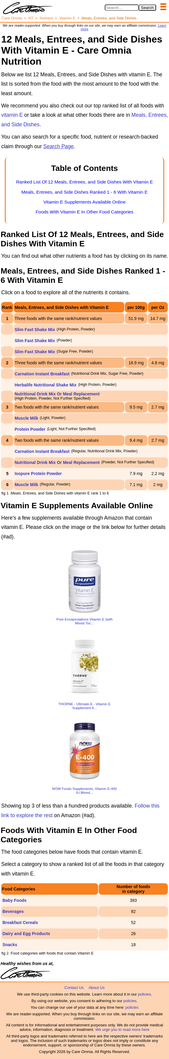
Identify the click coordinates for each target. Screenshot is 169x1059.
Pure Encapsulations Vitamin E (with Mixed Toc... (84, 621)
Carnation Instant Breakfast (42, 373)
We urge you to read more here (122, 1029)
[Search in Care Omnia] (122, 7)
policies (144, 994)
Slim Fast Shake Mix (35, 329)
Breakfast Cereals (20, 922)
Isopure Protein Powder (38, 473)
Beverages (13, 911)
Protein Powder (30, 429)
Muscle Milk (26, 418)
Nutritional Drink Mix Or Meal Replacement (57, 394)
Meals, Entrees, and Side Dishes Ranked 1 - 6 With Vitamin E (84, 192)
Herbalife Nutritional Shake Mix (46, 385)
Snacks (9, 944)
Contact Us (74, 987)
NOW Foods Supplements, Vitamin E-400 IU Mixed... (84, 790)
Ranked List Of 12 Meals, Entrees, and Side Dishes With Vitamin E (84, 181)
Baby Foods (14, 900)
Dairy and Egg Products (26, 933)
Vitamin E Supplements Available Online (84, 201)
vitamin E (12, 115)
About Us (96, 987)
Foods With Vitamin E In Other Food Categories (85, 211)
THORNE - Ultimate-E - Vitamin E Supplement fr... (84, 706)
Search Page (58, 146)
